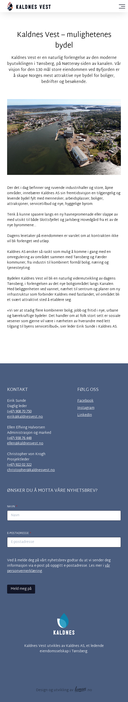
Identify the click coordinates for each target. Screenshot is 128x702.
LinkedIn (84, 415)
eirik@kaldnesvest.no (25, 417)
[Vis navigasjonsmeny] (122, 5)
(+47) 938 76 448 (19, 438)
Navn (11, 507)
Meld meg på (21, 589)
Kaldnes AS (75, 646)
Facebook (85, 401)
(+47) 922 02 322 (19, 465)
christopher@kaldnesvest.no (31, 470)
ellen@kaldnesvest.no (25, 443)
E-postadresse (18, 533)
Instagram (85, 408)
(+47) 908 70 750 (19, 411)
